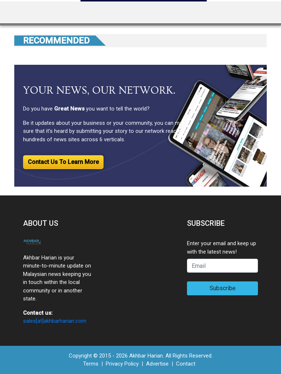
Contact (185, 363)
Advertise (157, 363)
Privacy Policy (122, 363)
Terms (90, 363)
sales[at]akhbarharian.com (54, 321)
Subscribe (223, 288)
